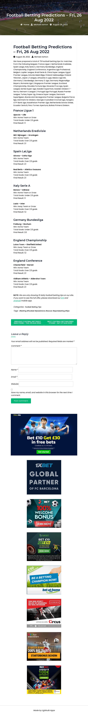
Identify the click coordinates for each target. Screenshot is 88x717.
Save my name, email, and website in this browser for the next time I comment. (41, 394)
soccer (49, 311)
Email (14, 377)
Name (14, 369)
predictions (40, 311)
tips (67, 311)
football (31, 311)
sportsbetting (59, 311)
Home (24, 24)
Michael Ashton (39, 24)
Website (14, 384)
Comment (16, 346)
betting (23, 311)
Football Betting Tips (33, 307)
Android (17, 300)
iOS (62, 298)
